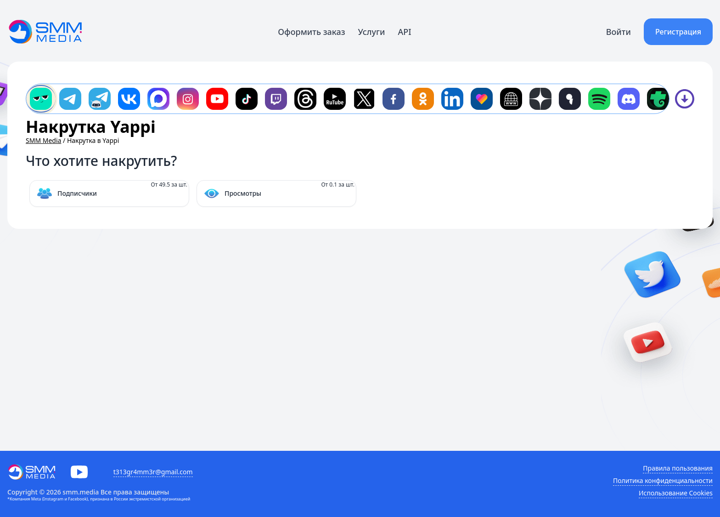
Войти (618, 31)
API (404, 31)
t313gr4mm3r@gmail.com (153, 471)
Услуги (371, 31)
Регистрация (678, 32)
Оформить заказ (311, 31)
